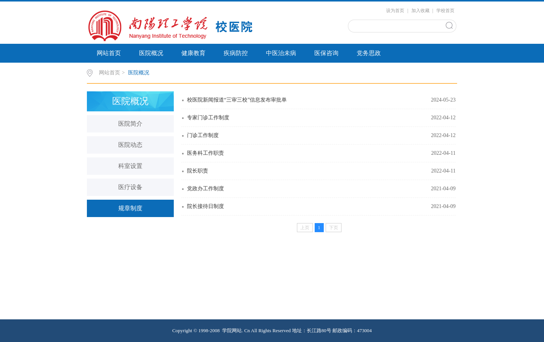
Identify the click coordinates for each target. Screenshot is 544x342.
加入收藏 (420, 10)
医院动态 (130, 145)
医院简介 (130, 123)
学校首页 (445, 10)
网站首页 (109, 53)
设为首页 (395, 10)
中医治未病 (281, 53)
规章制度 (130, 208)
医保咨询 (326, 53)
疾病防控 (236, 53)
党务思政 (369, 53)
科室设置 (130, 166)
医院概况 (151, 53)
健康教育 (193, 53)
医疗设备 (130, 187)
